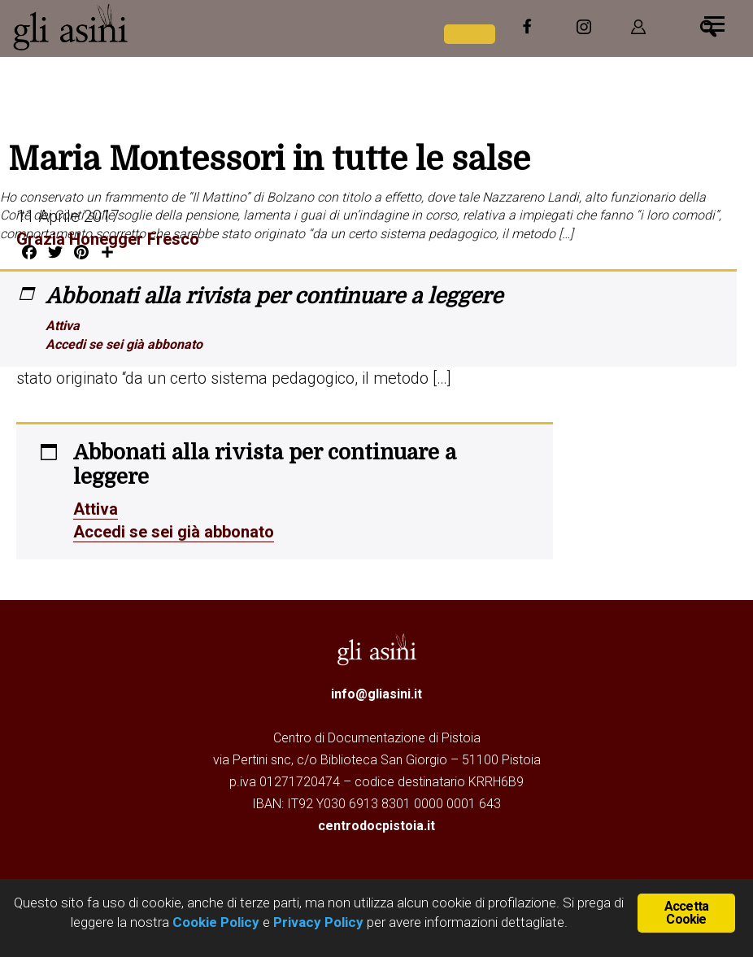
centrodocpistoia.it (376, 825)
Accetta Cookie (686, 912)
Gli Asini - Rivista (134, 26)
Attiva (63, 325)
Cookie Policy (214, 922)
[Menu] (714, 22)
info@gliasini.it (376, 694)
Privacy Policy (318, 922)
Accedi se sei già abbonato (124, 344)
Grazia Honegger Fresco (107, 239)
